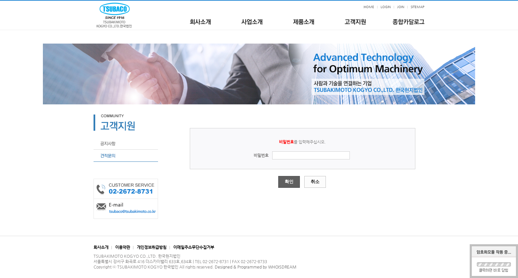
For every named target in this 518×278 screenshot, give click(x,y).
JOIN (400, 7)
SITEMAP (417, 7)
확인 (289, 181)
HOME (369, 7)
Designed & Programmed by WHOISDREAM (255, 266)
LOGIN (386, 7)
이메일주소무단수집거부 (193, 247)
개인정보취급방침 (151, 247)
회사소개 (101, 247)
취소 (315, 181)
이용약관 (122, 247)
